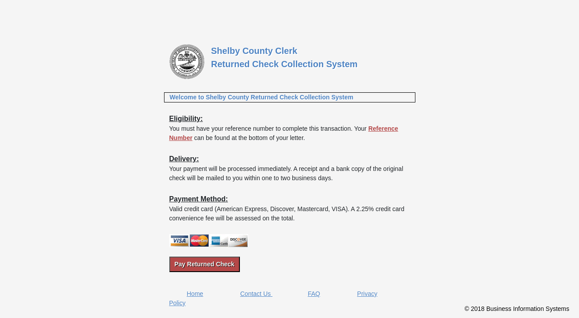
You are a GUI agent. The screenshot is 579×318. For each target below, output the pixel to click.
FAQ (314, 293)
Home (195, 293)
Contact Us (256, 293)
